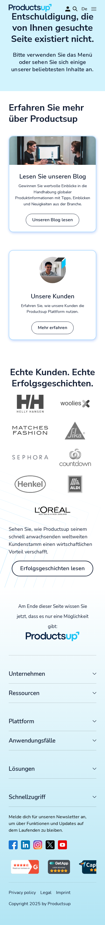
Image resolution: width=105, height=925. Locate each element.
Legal (46, 893)
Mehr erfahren (52, 328)
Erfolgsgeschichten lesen (52, 568)
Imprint (63, 893)
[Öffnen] (93, 8)
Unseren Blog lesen (52, 220)
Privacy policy (22, 893)
